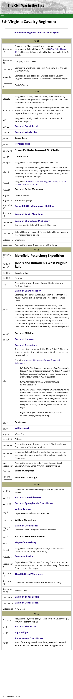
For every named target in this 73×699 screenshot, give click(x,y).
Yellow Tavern (23, 509)
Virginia (55, 32)
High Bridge (21, 632)
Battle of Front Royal (26, 126)
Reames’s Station (24, 556)
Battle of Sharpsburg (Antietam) (32, 220)
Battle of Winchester (26, 131)
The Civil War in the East (26, 5)
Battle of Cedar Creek (27, 602)
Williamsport (22, 428)
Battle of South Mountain (29, 213)
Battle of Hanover (24, 339)
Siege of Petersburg (25, 542)
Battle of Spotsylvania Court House (34, 503)
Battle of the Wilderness (28, 497)
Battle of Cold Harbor (26, 525)
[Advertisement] (36, 677)
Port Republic (22, 143)
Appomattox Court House (29, 638)
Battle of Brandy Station (28, 290)
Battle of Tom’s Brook (27, 596)
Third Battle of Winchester (29, 574)
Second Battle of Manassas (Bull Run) (35, 205)
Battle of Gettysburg (26, 345)
